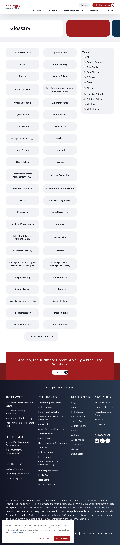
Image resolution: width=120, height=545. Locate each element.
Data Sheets (77, 453)
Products (37, 10)
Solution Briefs (78, 425)
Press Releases (78, 416)
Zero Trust (43, 447)
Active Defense (45, 407)
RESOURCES (79, 397)
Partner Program (14, 478)
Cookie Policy (87, 533)
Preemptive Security (73, 10)
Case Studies (77, 444)
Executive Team (102, 402)
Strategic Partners (14, 468)
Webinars (76, 435)
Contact (84, 5)
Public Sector (44, 475)
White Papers (77, 439)
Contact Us (61, 372)
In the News (77, 412)
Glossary (75, 449)
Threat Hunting (45, 433)
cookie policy (16, 534)
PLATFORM (13, 437)
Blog (73, 402)
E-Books (75, 430)
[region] (38, 533)
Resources (94, 10)
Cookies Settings (43, 540)
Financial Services (47, 484)
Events (74, 407)
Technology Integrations (17, 473)
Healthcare (43, 479)
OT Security (44, 424)
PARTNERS (12, 464)
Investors (99, 419)
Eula (111, 533)
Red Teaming (44, 457)
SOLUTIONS (46, 397)
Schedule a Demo (102, 5)
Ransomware (44, 438)
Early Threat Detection (49, 412)
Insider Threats (45, 452)
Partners (110, 10)
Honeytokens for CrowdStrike (52, 442)
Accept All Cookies (62, 540)
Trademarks (101, 533)
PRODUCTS (13, 397)
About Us (101, 397)
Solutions (52, 10)
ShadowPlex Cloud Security (19, 418)
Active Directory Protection (51, 429)
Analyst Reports (78, 421)
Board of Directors (104, 407)
